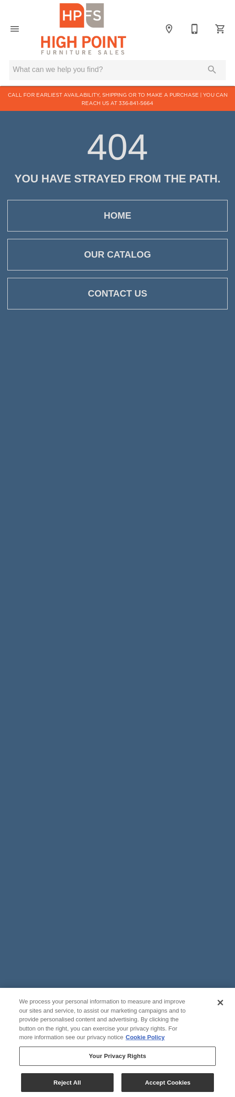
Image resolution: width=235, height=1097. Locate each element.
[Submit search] (212, 69)
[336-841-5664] (195, 29)
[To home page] (83, 28)
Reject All (67, 1085)
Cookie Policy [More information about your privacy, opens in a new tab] (145, 1040)
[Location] (169, 29)
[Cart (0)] (220, 29)
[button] (15, 29)
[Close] (220, 1006)
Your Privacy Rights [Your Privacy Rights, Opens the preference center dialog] (117, 1058)
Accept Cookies (168, 1085)
